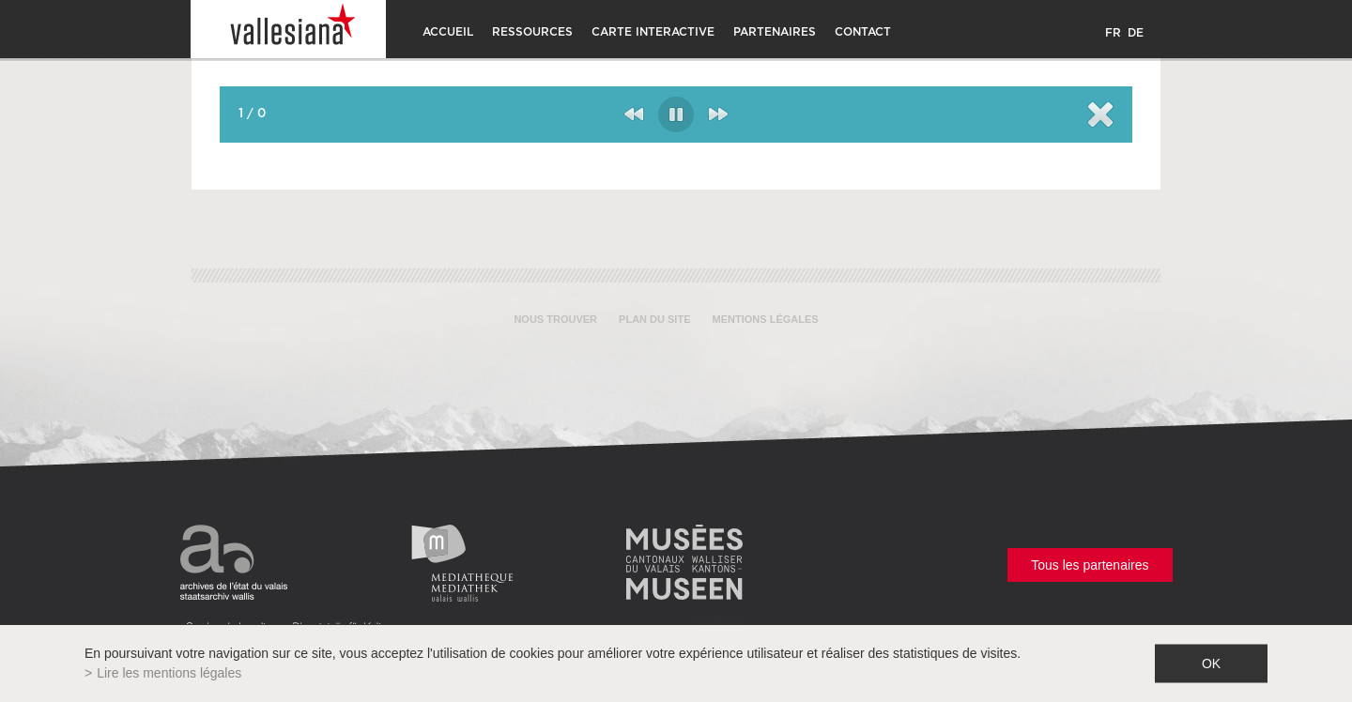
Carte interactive (653, 32)
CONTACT (863, 32)
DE (1136, 32)
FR (1113, 32)
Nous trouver (555, 319)
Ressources (532, 32)
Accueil (447, 32)
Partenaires (774, 32)
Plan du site (654, 319)
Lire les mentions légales (169, 672)
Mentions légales (766, 319)
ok (1211, 663)
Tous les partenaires (1089, 564)
